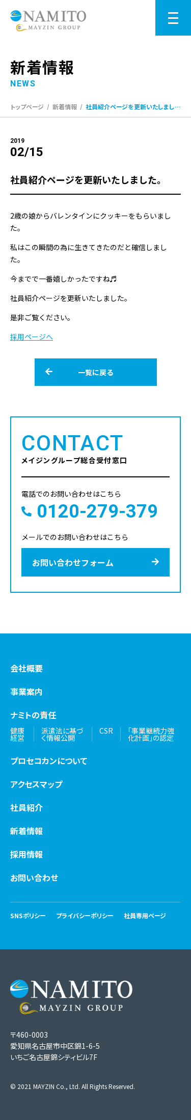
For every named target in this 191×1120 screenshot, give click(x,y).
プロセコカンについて (48, 760)
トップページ (27, 106)
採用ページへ (31, 336)
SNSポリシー (28, 915)
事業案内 (26, 691)
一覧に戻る (79, 372)
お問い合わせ (34, 877)
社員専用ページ (145, 915)
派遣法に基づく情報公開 (62, 734)
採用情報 (26, 854)
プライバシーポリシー (85, 915)
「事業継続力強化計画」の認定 (151, 734)
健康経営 (17, 734)
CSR (106, 730)
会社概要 (26, 668)
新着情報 (64, 106)
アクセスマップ (36, 784)
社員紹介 (26, 807)
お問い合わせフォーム (95, 562)
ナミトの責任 (33, 715)
